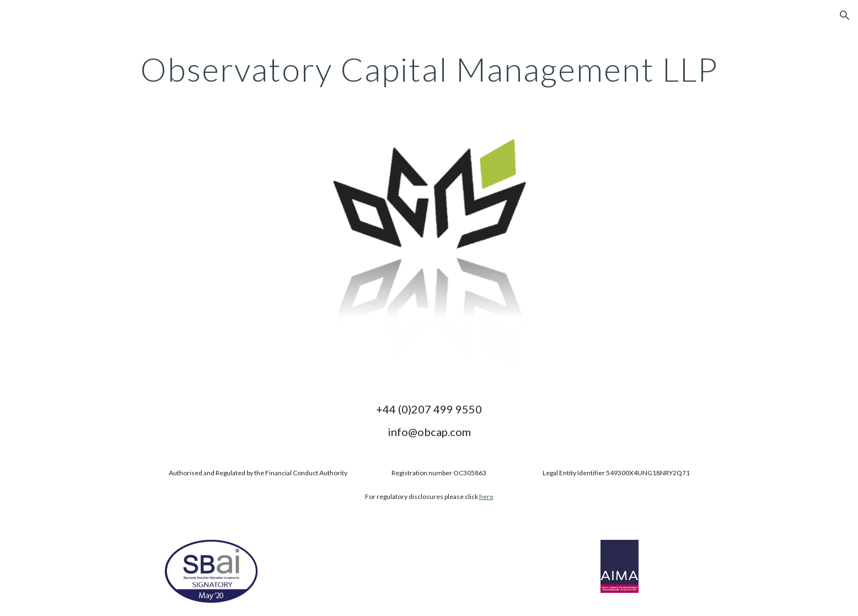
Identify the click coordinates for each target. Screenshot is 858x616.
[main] (429, 69)
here (486, 496)
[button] (845, 15)
